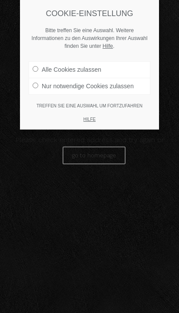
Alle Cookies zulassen (67, 69)
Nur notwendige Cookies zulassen (83, 86)
